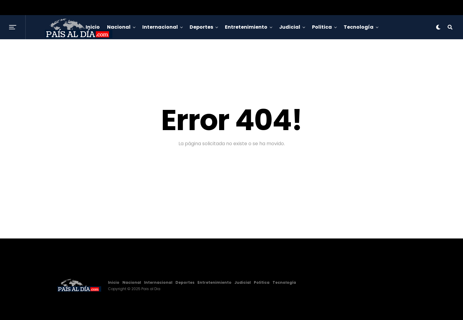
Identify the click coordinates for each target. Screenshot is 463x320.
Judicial (289, 27)
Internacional (160, 27)
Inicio (113, 282)
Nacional (131, 282)
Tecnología (358, 27)
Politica (322, 27)
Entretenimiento (246, 27)
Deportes (201, 27)
